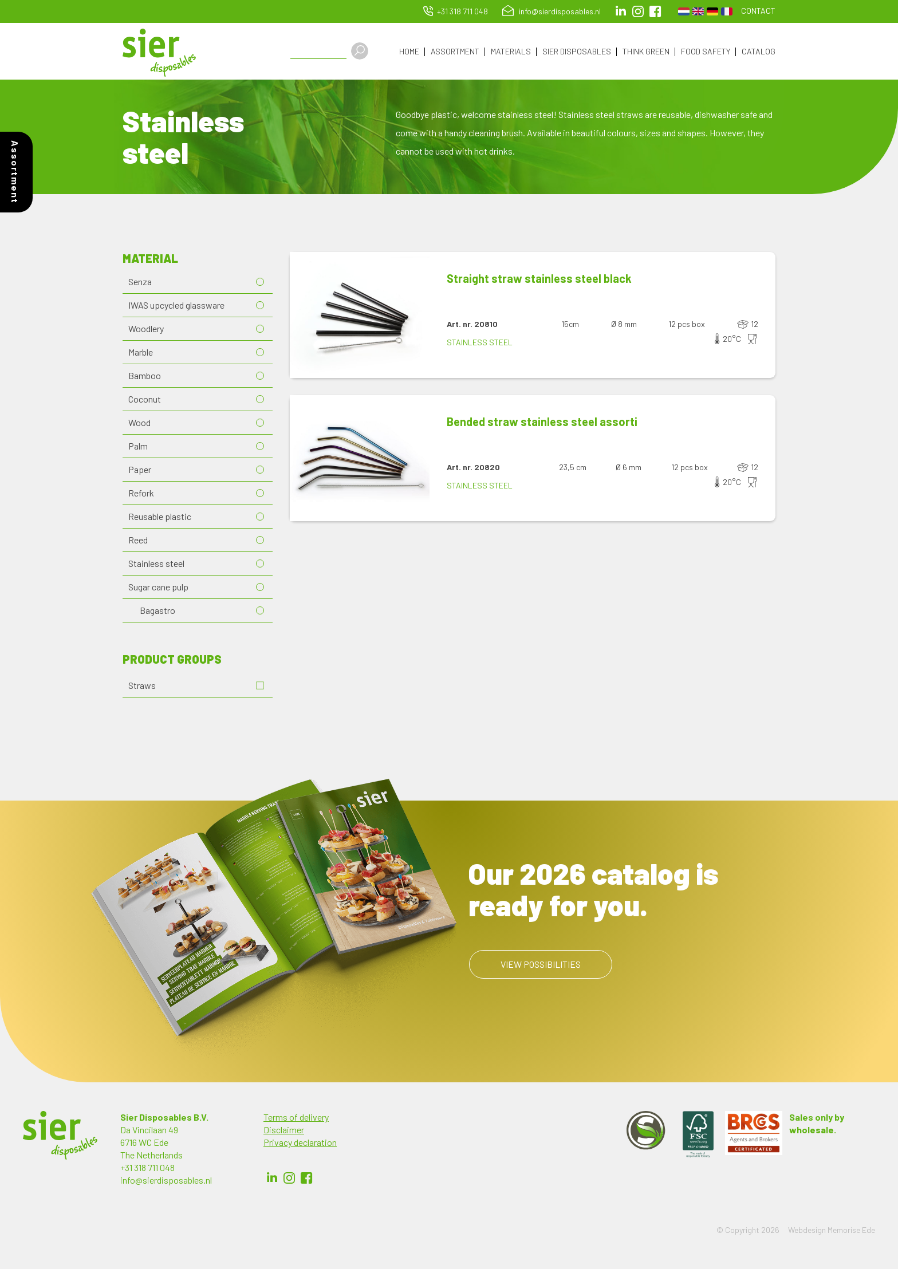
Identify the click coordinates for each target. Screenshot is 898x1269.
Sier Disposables (576, 52)
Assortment (455, 52)
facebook (655, 11)
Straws (142, 685)
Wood (139, 422)
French (726, 11)
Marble (140, 352)
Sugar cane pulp (158, 587)
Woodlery (146, 329)
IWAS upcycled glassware (176, 305)
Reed (138, 540)
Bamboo (144, 376)
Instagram (638, 11)
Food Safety (705, 52)
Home (409, 52)
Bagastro (157, 610)
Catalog (758, 52)
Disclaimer (283, 1130)
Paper (139, 469)
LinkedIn (620, 11)
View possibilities (541, 964)
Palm (138, 446)
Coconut (144, 399)
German (712, 11)
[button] (360, 316)
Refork (141, 493)
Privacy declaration (300, 1142)
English (698, 11)
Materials (511, 52)
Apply (360, 51)
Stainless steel (156, 563)
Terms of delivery (296, 1117)
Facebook (306, 1178)
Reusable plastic (159, 516)
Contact (758, 10)
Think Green (646, 52)
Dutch (684, 11)
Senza (140, 282)
